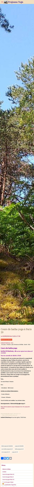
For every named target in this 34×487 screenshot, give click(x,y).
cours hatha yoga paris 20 (7, 448)
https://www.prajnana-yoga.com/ (9, 415)
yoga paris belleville (19, 446)
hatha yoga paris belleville (7, 446)
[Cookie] (3, 484)
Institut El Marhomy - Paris (7, 343)
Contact (4, 471)
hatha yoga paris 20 (19, 448)
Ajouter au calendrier (6, 339)
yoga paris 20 (15, 451)
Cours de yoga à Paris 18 (8, 479)
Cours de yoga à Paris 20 (8, 474)
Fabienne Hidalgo (6, 469)
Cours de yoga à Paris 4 (7, 477)
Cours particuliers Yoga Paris (9, 484)
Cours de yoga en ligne (7, 482)
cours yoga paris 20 (5, 451)
